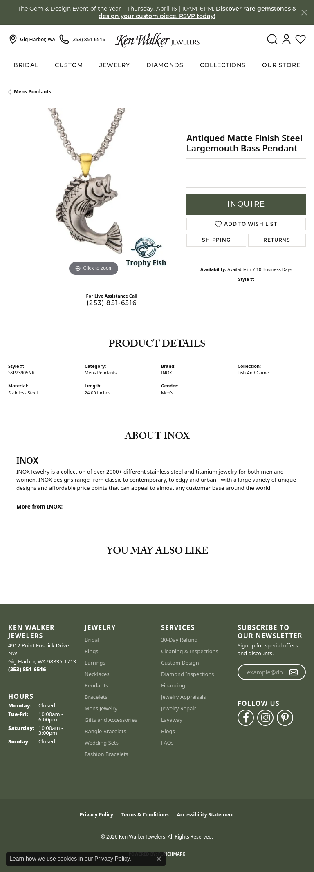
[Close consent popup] (159, 858)
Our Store (281, 65)
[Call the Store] (27, 669)
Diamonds (165, 65)
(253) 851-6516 (112, 303)
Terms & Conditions (145, 814)
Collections (223, 65)
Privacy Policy (96, 814)
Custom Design (180, 662)
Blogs (168, 731)
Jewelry (114, 65)
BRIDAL (25, 65)
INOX (166, 372)
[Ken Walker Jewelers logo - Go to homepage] (157, 39)
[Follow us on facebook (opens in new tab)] (246, 718)
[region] (93, 193)
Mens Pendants (33, 91)
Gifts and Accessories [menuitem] (111, 719)
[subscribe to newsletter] (294, 672)
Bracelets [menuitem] (96, 697)
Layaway (171, 719)
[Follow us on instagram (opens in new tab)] (265, 718)
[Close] (304, 12)
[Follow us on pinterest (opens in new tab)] (285, 718)
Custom (69, 65)
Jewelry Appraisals (183, 697)
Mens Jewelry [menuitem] (101, 708)
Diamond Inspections (187, 674)
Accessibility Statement (205, 814)
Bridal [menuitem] (92, 639)
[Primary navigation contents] (157, 65)
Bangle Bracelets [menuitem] (105, 731)
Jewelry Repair (178, 708)
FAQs (167, 742)
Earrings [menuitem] (95, 662)
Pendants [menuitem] (96, 685)
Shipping (216, 240)
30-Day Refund (179, 639)
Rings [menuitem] (92, 651)
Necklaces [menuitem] (97, 674)
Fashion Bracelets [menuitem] (106, 754)
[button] (272, 39)
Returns (276, 240)
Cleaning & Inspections (189, 651)
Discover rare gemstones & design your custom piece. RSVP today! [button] (197, 12)
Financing (173, 685)
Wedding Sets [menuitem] (102, 742)
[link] (31, 39)
